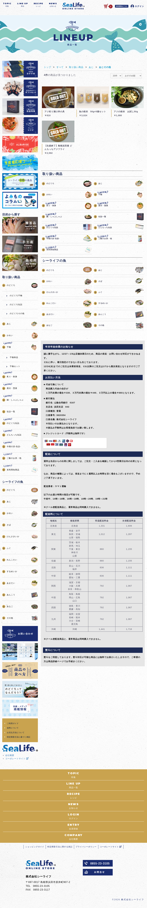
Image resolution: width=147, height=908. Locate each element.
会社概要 (9, 757)
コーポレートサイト (17, 760)
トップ (47, 69)
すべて (61, 69)
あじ (93, 69)
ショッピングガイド (32, 851)
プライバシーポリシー (86, 851)
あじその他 (107, 69)
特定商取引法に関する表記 (59, 851)
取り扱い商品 (77, 69)
